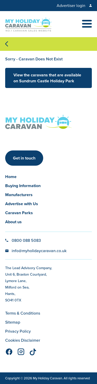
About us (13, 222)
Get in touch (24, 158)
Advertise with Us (21, 204)
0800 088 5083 (26, 240)
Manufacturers (19, 195)
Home (11, 177)
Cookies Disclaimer (22, 340)
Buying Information (23, 186)
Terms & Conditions (22, 313)
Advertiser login (71, 6)
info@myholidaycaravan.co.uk (39, 250)
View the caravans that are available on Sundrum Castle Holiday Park (47, 78)
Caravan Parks (19, 213)
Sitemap (12, 322)
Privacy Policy (18, 331)
